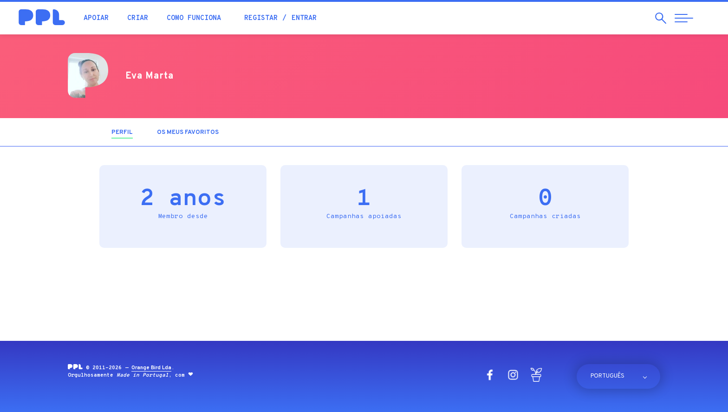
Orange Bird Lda (151, 368)
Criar (137, 18)
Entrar (304, 18)
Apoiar (96, 18)
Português (607, 376)
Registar (261, 18)
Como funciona (194, 18)
